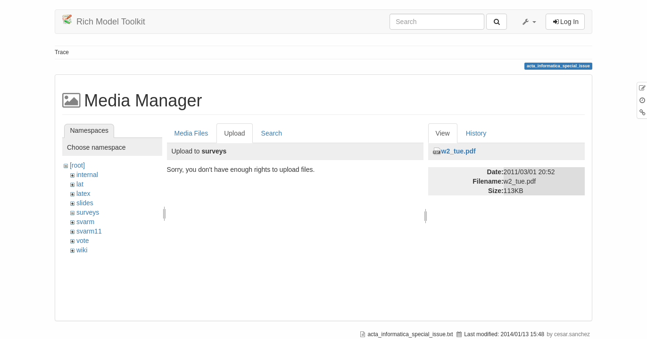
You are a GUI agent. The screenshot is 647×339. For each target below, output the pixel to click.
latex (83, 193)
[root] (77, 165)
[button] (528, 21)
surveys (87, 212)
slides (84, 203)
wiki (81, 250)
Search (271, 133)
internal (87, 174)
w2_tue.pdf (458, 151)
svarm (85, 222)
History (476, 133)
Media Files (191, 133)
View (443, 133)
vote (82, 240)
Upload (234, 133)
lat (79, 184)
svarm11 (89, 231)
